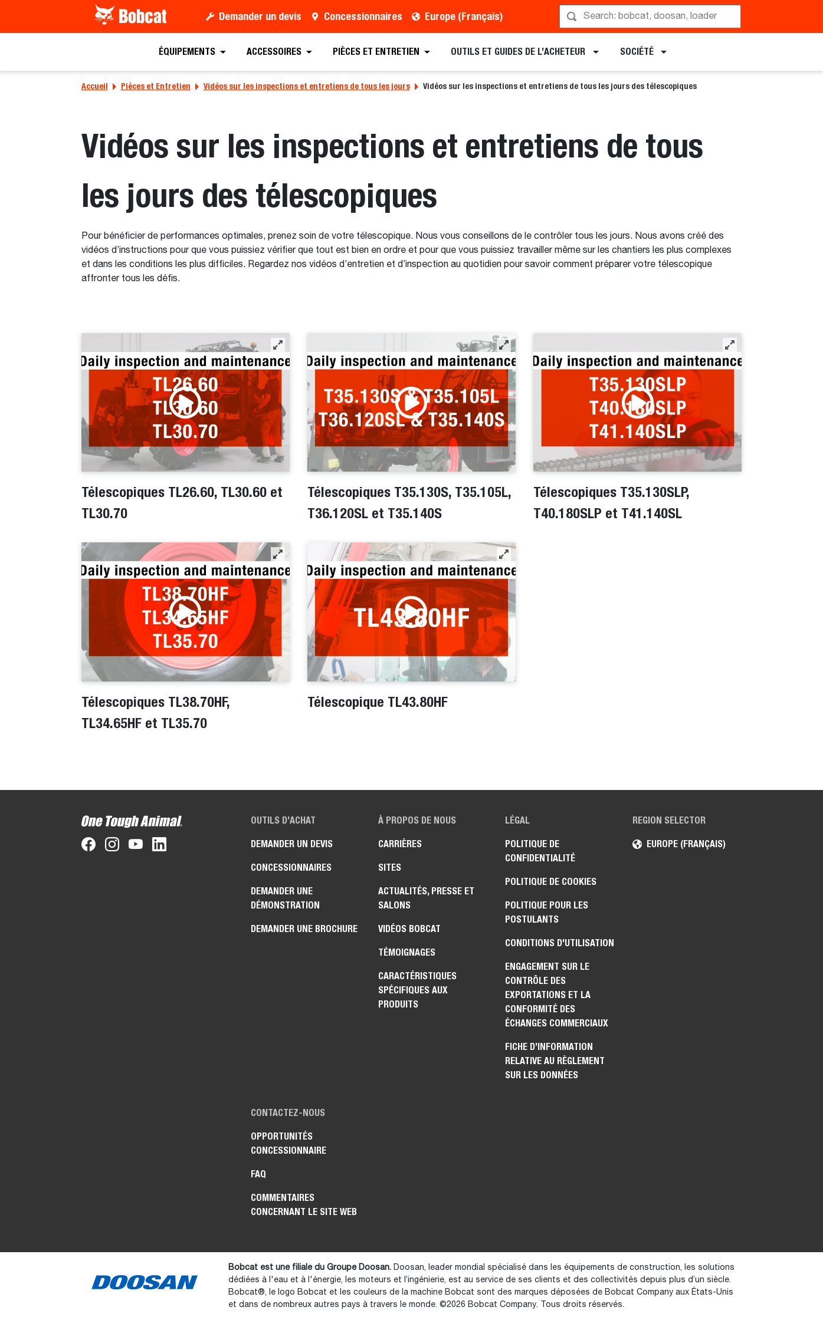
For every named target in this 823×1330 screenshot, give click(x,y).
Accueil (94, 86)
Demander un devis (260, 16)
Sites (389, 867)
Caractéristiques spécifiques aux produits (417, 990)
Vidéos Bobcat (409, 928)
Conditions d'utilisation (559, 943)
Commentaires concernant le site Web (304, 1204)
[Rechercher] (651, 16)
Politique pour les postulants (546, 912)
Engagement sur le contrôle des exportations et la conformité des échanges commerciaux (556, 995)
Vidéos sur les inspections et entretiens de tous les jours (307, 86)
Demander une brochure (304, 928)
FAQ (258, 1174)
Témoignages (406, 952)
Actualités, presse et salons (426, 898)
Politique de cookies (550, 881)
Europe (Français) (464, 16)
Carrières (400, 844)
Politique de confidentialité (540, 851)
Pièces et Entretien (156, 86)
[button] (278, 345)
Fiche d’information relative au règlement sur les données (555, 1061)
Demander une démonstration (285, 898)
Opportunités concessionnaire (288, 1143)
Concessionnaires (363, 16)
